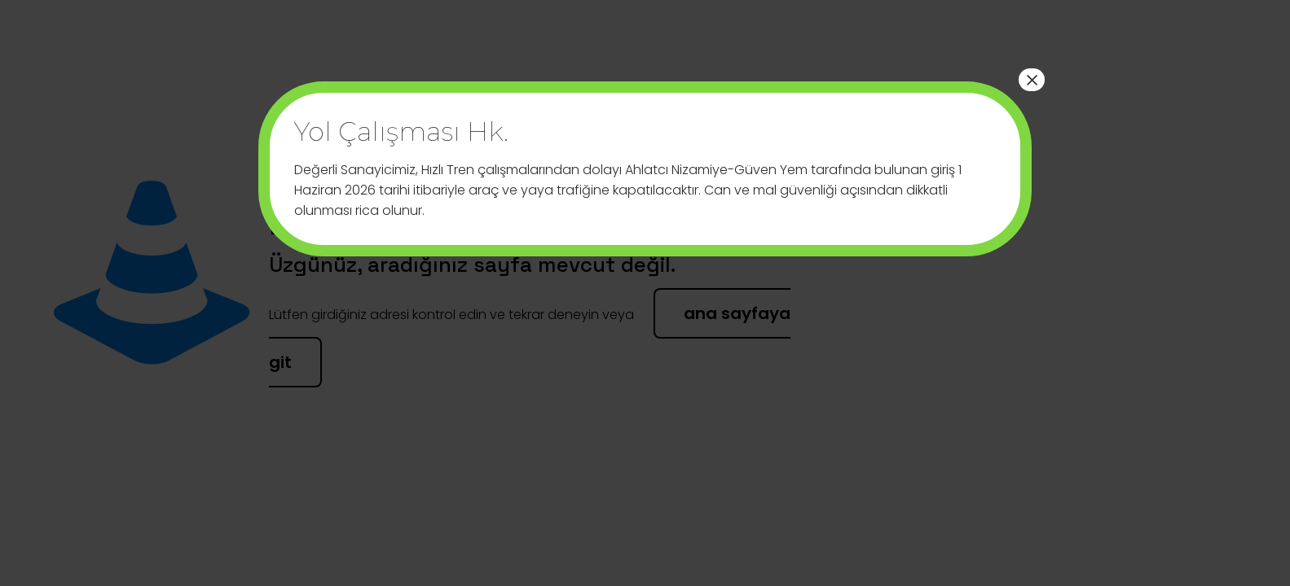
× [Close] (1031, 79)
